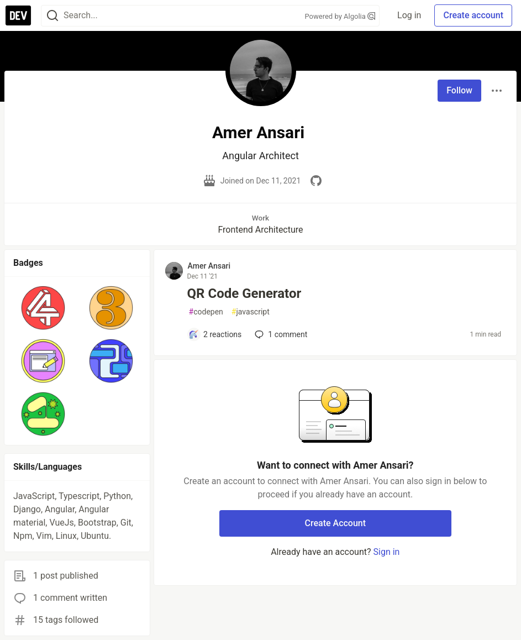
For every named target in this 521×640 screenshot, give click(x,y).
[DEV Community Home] (18, 15)
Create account (473, 15)
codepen (206, 312)
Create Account (335, 523)
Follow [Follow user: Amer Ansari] (459, 90)
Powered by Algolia (340, 16)
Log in (409, 15)
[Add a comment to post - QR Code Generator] (215, 334)
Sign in (386, 552)
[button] (42, 308)
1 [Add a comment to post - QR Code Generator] (279, 334)
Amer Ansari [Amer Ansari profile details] (209, 265)
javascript (250, 312)
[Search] (52, 16)
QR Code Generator (244, 293)
